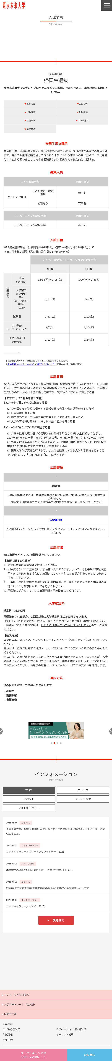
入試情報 (8, 1034)
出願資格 (31, 112)
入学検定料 (83, 120)
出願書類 (83, 112)
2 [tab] (54, 743)
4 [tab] (61, 743)
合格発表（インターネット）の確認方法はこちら (30, 364)
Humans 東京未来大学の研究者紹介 (56, 943)
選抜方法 (31, 128)
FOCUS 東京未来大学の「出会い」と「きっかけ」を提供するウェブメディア (56, 978)
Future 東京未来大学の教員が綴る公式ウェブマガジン (56, 960)
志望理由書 (56, 520)
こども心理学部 (11, 1029)
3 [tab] (57, 743)
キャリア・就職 (65, 1034)
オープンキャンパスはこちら (33, 1055)
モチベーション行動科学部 (71, 1029)
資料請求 (89, 1055)
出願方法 (31, 120)
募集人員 (31, 103)
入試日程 (83, 103)
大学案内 (8, 1024)
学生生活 (8, 1039)
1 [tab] (51, 743)
